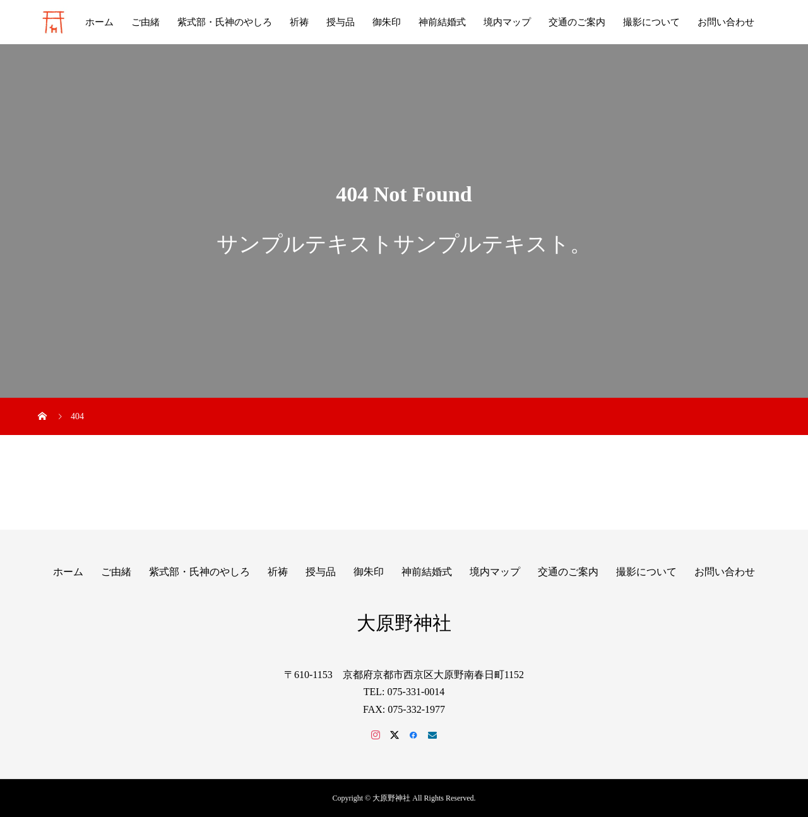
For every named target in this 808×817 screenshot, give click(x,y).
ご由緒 (145, 22)
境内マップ (507, 22)
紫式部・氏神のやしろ (224, 22)
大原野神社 (404, 622)
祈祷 (299, 22)
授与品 (340, 22)
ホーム (99, 22)
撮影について (651, 22)
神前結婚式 (442, 22)
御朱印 (386, 22)
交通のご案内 (577, 22)
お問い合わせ (726, 22)
